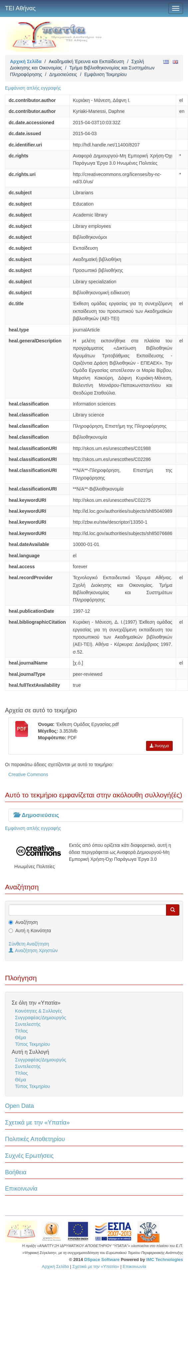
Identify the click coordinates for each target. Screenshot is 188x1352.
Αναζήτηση (26, 922)
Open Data (19, 1106)
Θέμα (20, 1037)
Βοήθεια (15, 1172)
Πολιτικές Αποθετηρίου (35, 1139)
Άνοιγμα (159, 746)
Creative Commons (28, 774)
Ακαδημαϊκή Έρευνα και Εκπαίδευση (86, 61)
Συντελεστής (28, 1024)
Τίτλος (21, 1031)
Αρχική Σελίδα (26, 61)
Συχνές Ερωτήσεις (29, 1155)
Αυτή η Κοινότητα (33, 930)
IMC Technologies (164, 1259)
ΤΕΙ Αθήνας (20, 8)
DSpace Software (101, 1259)
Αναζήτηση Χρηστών (33, 950)
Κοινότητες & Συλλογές (38, 1011)
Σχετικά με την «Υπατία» (37, 1122)
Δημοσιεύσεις (63, 74)
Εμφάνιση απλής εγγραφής (33, 88)
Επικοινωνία (21, 1188)
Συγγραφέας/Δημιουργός (40, 1017)
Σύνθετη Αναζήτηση (29, 943)
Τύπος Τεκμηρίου (32, 1044)
